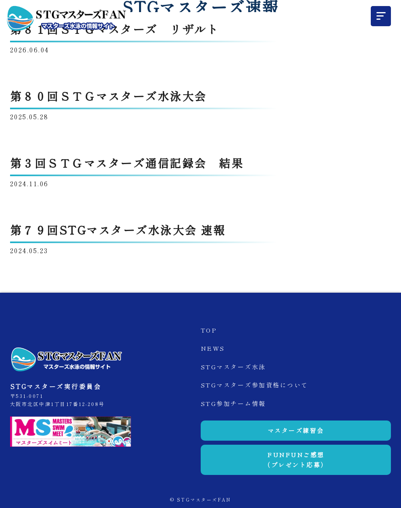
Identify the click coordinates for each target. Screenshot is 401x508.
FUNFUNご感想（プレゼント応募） (296, 459)
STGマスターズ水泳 (233, 366)
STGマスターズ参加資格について (254, 385)
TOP (209, 330)
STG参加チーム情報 (233, 403)
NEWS (213, 348)
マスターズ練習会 (296, 430)
